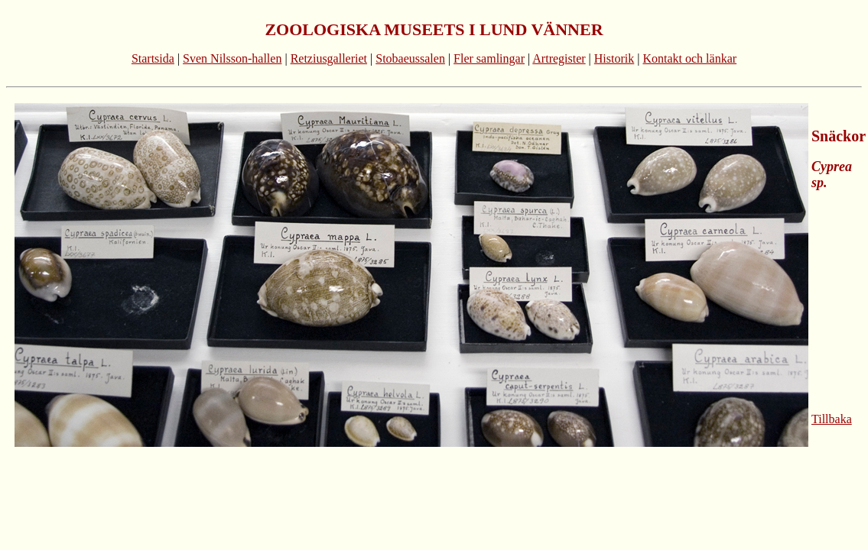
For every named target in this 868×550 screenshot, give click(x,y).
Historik (614, 58)
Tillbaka (831, 418)
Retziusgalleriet (329, 58)
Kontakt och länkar (689, 58)
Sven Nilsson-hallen (232, 58)
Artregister (558, 58)
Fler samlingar (489, 58)
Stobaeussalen (410, 58)
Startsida (153, 58)
